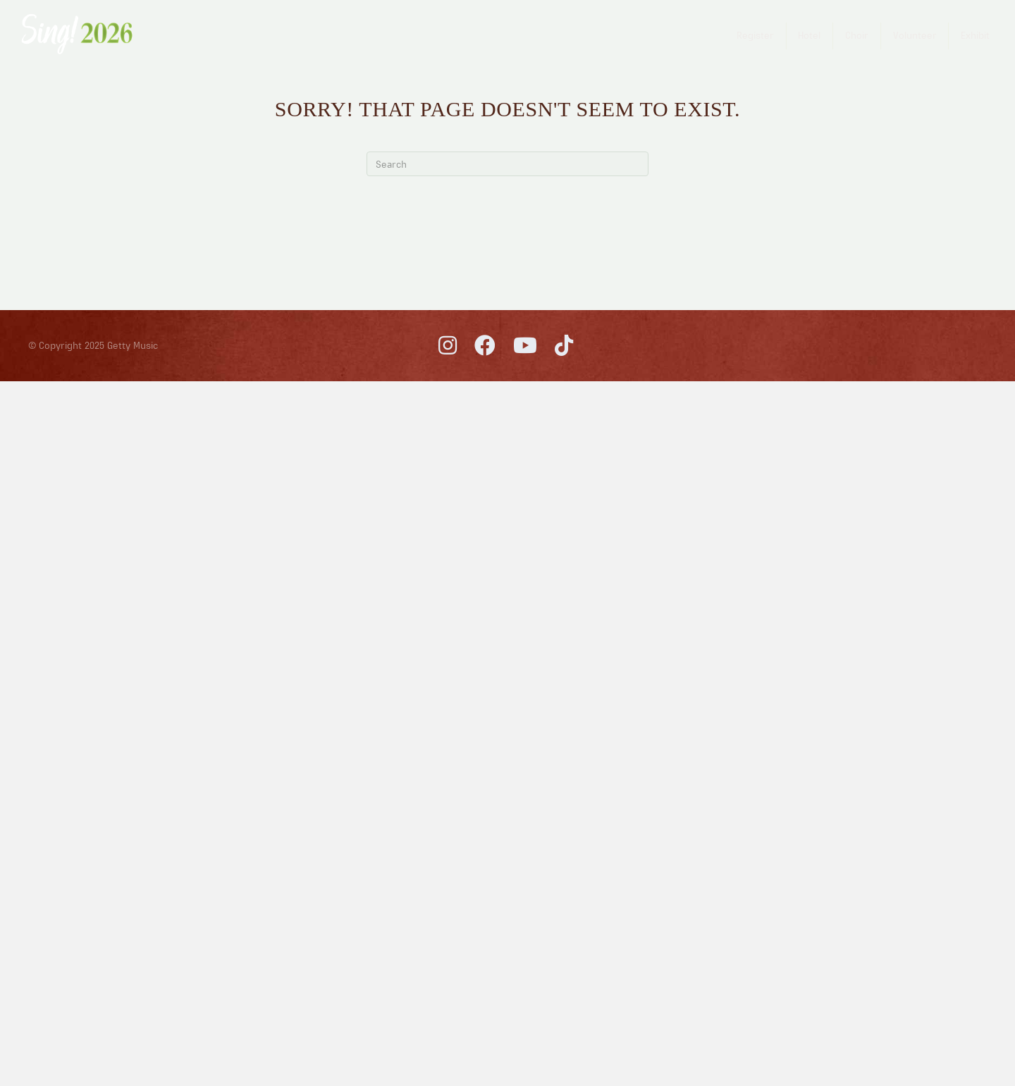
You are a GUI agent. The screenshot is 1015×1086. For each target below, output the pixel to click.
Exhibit (975, 35)
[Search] (507, 164)
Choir (856, 35)
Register (755, 35)
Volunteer (915, 35)
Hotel (809, 35)
